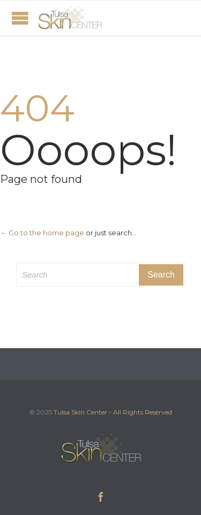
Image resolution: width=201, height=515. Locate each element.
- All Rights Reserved (140, 412)
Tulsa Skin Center (80, 412)
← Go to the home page (42, 232)
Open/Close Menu (20, 18)
